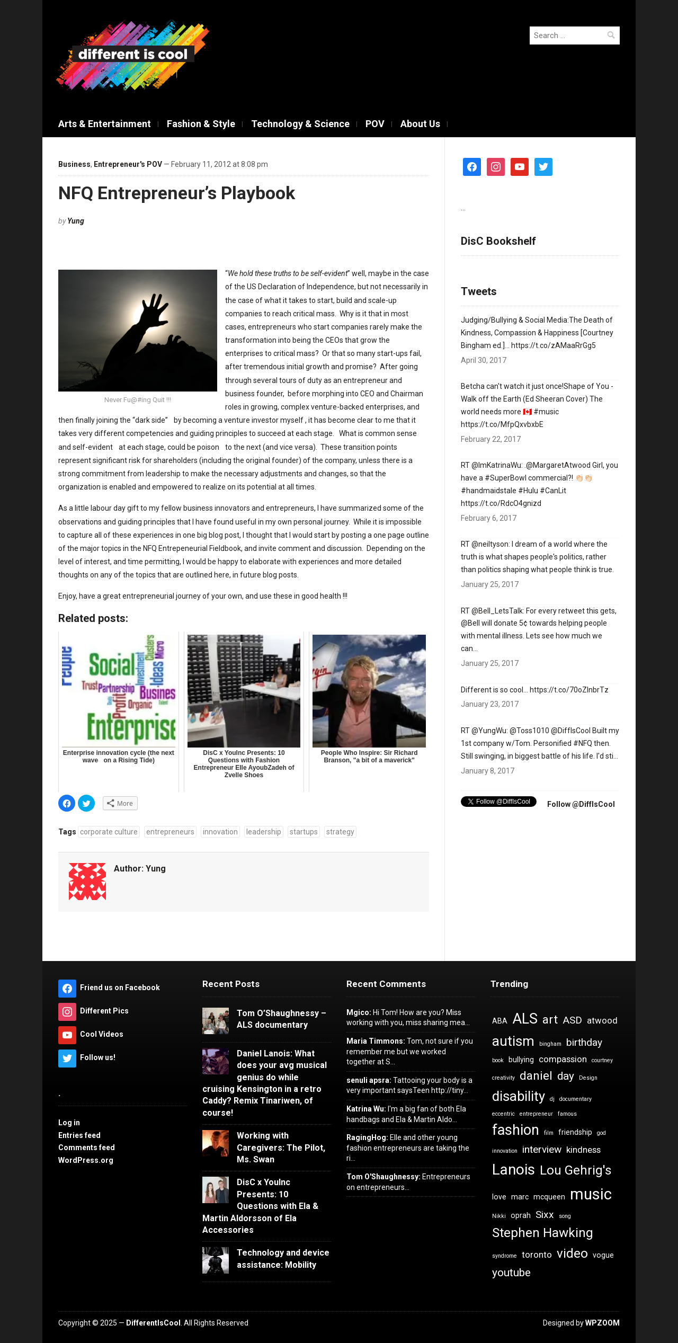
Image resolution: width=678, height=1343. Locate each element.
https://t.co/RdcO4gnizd (501, 503)
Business (74, 164)
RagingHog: (367, 1137)
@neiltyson (489, 544)
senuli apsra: (368, 1080)
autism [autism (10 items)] (513, 1041)
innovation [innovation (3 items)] (505, 1151)
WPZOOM (602, 1323)
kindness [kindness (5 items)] (583, 1149)
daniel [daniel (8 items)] (536, 1076)
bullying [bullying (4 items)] (521, 1059)
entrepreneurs (170, 832)
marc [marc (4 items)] (520, 1197)
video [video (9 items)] (572, 1253)
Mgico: (358, 1012)
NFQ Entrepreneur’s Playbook (176, 192)
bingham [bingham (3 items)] (550, 1043)
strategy (340, 832)
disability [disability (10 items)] (518, 1096)
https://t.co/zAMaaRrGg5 (553, 345)
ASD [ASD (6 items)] (572, 1020)
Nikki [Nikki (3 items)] (499, 1216)
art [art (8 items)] (550, 1019)
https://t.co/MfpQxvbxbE (502, 424)
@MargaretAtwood (558, 465)
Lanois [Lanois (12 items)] (513, 1169)
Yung (75, 221)
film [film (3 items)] (549, 1132)
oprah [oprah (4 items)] (521, 1215)
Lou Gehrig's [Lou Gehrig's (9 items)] (576, 1170)
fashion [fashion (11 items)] (515, 1130)
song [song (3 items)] (565, 1216)
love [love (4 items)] (499, 1197)
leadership (263, 832)
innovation (220, 832)
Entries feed (79, 1135)
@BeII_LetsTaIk (497, 611)
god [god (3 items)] (601, 1132)
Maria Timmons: (375, 1041)
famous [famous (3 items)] (567, 1113)
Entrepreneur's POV (128, 164)
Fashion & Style (201, 123)
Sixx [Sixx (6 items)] (545, 1214)
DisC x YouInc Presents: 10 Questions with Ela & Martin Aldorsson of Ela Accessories (260, 1206)
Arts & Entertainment (104, 123)
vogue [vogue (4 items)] (603, 1255)
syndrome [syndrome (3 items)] (504, 1255)
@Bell (470, 623)
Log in (69, 1122)
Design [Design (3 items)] (588, 1077)
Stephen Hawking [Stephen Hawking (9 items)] (542, 1232)
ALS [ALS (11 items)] (525, 1018)
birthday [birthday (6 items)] (584, 1042)
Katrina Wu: (366, 1109)
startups (304, 832)
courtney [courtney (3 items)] (602, 1060)
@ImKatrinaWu (496, 465)
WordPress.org (85, 1160)
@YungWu (488, 730)
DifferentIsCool (153, 1323)
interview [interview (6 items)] (541, 1149)
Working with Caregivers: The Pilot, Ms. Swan (281, 1147)
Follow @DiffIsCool (580, 804)
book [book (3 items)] (498, 1060)
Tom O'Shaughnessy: (383, 1176)
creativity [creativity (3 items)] (503, 1077)
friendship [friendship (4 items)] (575, 1132)
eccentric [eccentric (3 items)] (503, 1113)
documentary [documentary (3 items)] (575, 1099)
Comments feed (86, 1147)
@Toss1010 (529, 730)
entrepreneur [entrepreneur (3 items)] (536, 1113)
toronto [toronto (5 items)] (537, 1254)
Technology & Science (300, 123)
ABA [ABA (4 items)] (499, 1021)
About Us (420, 123)
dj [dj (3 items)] (552, 1099)
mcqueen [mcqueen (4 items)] (549, 1197)
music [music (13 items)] (591, 1194)
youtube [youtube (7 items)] (511, 1272)
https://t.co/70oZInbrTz (569, 690)
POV (375, 123)
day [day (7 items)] (565, 1076)
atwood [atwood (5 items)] (602, 1020)
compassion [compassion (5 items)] (563, 1059)
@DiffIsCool (571, 730)
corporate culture (109, 832)
